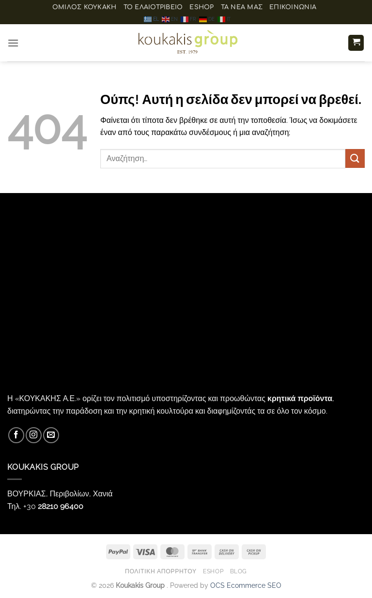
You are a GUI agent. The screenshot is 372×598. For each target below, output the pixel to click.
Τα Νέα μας (242, 7)
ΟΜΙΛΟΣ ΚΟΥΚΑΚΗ (84, 7)
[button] (13, 43)
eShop (201, 7)
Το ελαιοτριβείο (153, 7)
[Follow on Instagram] (34, 435)
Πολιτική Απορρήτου (161, 571)
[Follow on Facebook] (16, 435)
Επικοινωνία (292, 7)
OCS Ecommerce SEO (245, 585)
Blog (238, 571)
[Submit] (355, 158)
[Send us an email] (51, 435)
